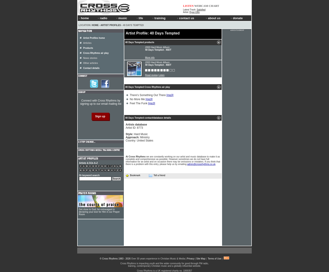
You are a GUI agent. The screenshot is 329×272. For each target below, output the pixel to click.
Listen (161, 75)
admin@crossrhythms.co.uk (201, 164)
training (158, 18)
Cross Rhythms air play (96, 53)
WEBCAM (201, 6)
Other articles (90, 63)
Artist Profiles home (94, 38)
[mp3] (170, 95)
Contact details (91, 68)
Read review (151, 75)
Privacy (190, 258)
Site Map (200, 258)
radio (102, 18)
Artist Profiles (111, 25)
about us (212, 18)
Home (95, 25)
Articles (87, 43)
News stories (90, 58)
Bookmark (132, 175)
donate (237, 18)
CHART (214, 6)
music (121, 18)
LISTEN (188, 6)
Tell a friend (157, 175)
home (84, 18)
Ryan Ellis (194, 12)
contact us (185, 18)
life (139, 18)
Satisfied (201, 9)
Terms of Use (214, 258)
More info (150, 57)
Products (88, 48)
